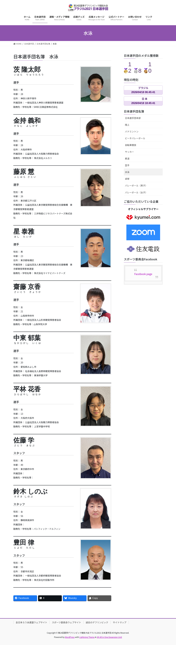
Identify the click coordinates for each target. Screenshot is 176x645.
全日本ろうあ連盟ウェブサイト (31, 622)
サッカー (129, 151)
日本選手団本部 (133, 118)
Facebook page (143, 274)
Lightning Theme (87, 637)
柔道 (127, 158)
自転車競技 (130, 145)
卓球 (127, 178)
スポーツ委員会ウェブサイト (66, 622)
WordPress (70, 637)
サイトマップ (119, 622)
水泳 (127, 172)
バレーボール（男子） (136, 185)
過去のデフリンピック (97, 622)
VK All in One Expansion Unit (109, 637)
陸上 (127, 124)
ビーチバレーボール (135, 138)
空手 (127, 165)
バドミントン (131, 131)
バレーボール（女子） (136, 192)
